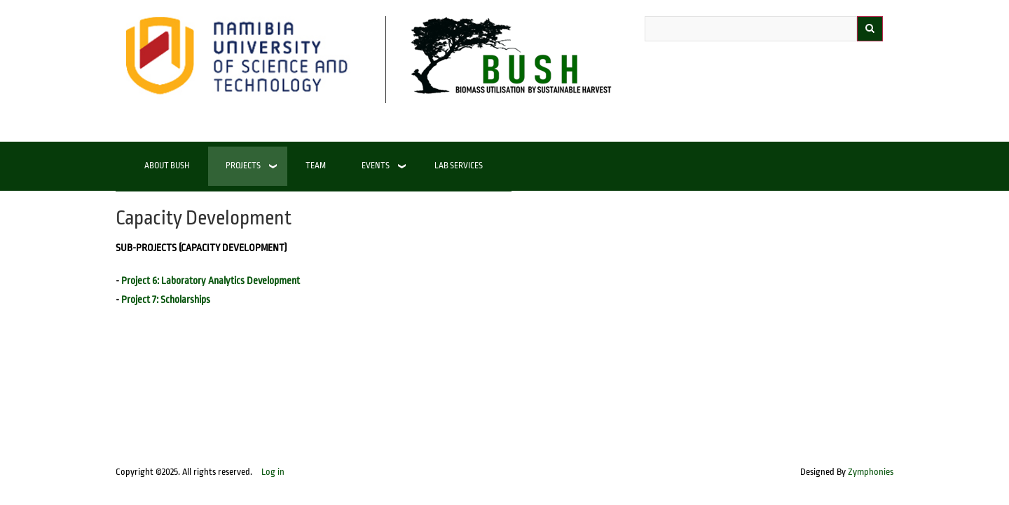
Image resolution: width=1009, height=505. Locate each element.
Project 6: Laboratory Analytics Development (210, 281)
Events (376, 165)
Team (316, 165)
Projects (243, 165)
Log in (272, 472)
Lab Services (458, 165)
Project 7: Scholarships (165, 300)
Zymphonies (870, 472)
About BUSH (167, 165)
